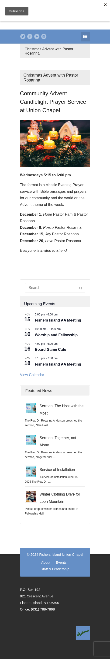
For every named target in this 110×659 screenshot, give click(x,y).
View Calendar (32, 375)
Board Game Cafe (50, 350)
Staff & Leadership (55, 569)
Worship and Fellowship (56, 335)
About (45, 562)
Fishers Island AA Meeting (58, 320)
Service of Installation (57, 470)
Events (61, 562)
